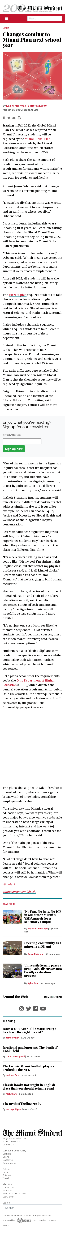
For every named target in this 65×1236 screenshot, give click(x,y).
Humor (6, 1172)
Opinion (7, 1153)
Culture (6, 1169)
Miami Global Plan (37, 139)
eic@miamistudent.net (14, 1138)
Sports (6, 1157)
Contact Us (8, 1187)
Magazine (8, 1160)
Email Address (12, 434)
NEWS (6, 28)
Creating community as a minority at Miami (42, 944)
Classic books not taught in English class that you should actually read (29, 1086)
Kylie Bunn (33, 983)
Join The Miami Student (15, 1193)
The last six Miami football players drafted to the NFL (28, 1068)
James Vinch (12, 1038)
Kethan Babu (13, 1075)
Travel (6, 1178)
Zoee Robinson (36, 954)
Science (7, 1175)
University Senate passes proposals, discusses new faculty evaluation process (43, 970)
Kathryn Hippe (13, 1109)
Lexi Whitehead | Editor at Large (26, 105)
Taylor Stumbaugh (38, 928)
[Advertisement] (32, 747)
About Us (7, 1184)
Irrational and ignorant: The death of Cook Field (30, 1049)
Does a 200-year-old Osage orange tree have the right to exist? (29, 1030)
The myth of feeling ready (22, 1104)
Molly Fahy (11, 1094)
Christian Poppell (15, 1056)
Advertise (7, 1190)
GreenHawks (9, 1163)
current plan (18, 294)
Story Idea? (8, 1196)
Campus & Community (14, 1150)
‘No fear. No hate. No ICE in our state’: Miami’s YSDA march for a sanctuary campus (42, 916)
